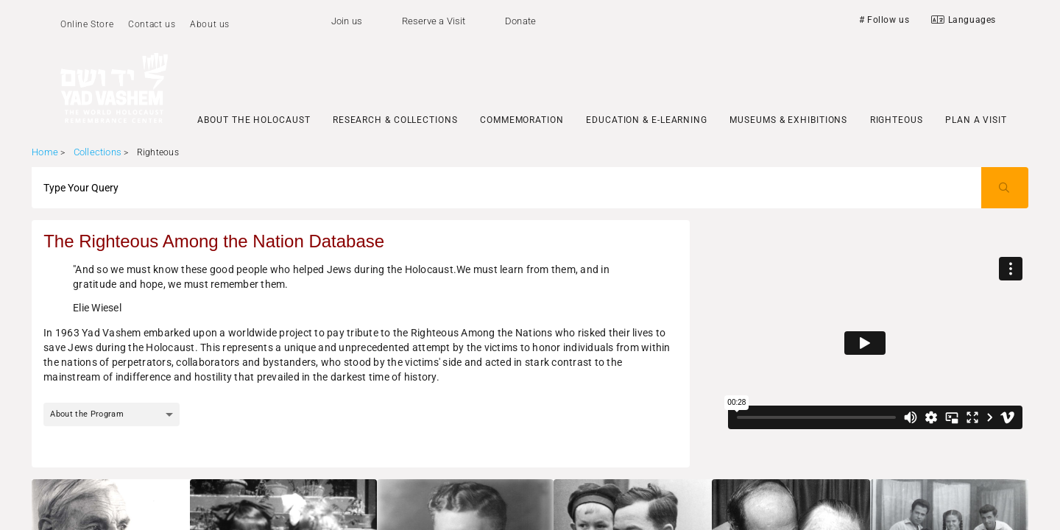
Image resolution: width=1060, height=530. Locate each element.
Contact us (151, 24)
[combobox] (111, 414)
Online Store (86, 24)
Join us (346, 20)
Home (45, 152)
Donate (520, 20)
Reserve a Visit (434, 20)
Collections (97, 152)
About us (210, 24)
